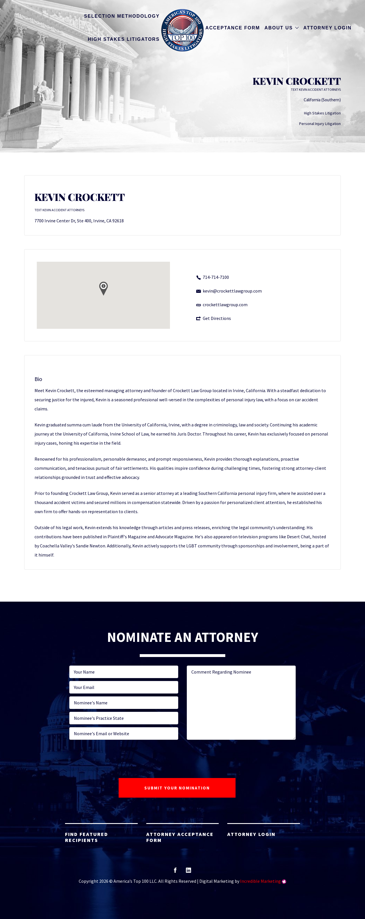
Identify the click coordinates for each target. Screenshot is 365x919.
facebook (175, 872)
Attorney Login (327, 27)
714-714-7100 (216, 277)
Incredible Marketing (260, 881)
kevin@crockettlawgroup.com (232, 291)
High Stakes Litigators (124, 39)
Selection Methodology (122, 16)
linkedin (188, 872)
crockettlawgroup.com (225, 304)
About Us (278, 27)
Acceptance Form (232, 27)
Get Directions (217, 318)
